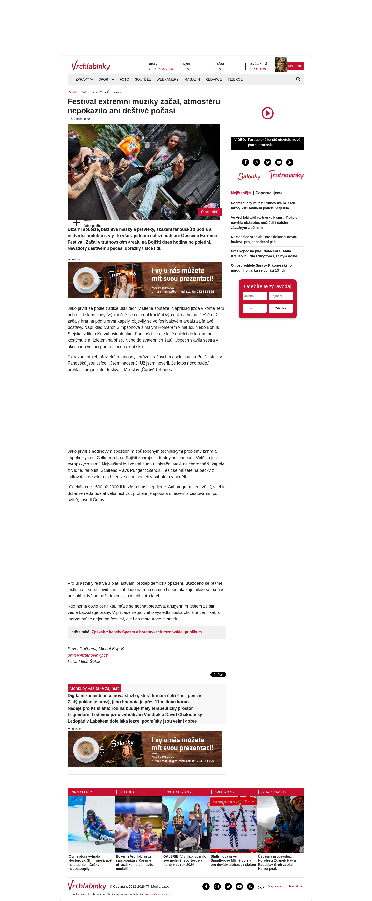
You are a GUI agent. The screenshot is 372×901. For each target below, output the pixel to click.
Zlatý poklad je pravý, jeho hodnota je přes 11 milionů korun (128, 701)
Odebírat (281, 308)
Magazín (294, 66)
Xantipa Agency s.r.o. (157, 894)
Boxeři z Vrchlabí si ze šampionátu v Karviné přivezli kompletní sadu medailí (134, 862)
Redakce (214, 79)
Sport (104, 79)
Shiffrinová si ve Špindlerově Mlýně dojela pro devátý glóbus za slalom (233, 860)
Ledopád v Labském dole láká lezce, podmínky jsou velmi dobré (132, 721)
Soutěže (143, 79)
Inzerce (235, 79)
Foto (124, 79)
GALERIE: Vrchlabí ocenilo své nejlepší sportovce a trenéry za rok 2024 (184, 860)
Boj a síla (127, 792)
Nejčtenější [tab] (241, 193)
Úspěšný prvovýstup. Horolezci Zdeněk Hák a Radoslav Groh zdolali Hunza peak (277, 862)
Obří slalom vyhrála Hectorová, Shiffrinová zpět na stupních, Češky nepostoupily (90, 862)
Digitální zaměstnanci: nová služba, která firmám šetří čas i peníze (134, 695)
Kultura (86, 92)
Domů (72, 92)
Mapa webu (276, 886)
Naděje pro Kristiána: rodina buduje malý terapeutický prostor (130, 708)
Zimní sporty (82, 792)
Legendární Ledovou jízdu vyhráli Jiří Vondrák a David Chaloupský (135, 714)
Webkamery (168, 79)
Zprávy (82, 79)
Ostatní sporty (179, 792)
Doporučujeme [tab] (269, 193)
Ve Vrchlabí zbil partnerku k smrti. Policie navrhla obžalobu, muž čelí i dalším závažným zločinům (264, 223)
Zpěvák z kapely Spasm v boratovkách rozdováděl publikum (147, 632)
